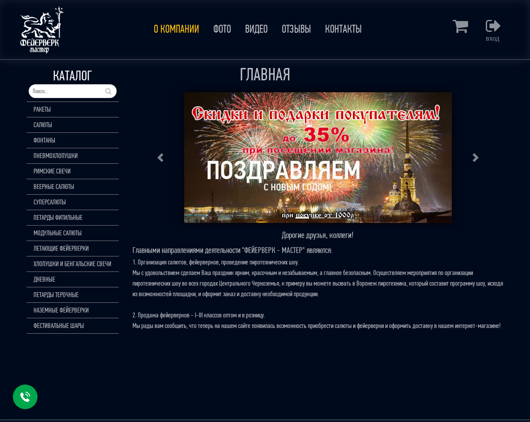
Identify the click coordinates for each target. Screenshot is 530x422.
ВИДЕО (256, 29)
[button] (160, 157)
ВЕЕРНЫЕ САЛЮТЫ (54, 186)
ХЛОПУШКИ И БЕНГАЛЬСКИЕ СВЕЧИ (72, 264)
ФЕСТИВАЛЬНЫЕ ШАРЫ (59, 325)
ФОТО (222, 29)
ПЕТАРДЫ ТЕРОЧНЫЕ (56, 294)
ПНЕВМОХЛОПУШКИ (56, 155)
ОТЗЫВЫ (296, 29)
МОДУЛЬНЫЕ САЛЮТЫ (58, 233)
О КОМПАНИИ (176, 29)
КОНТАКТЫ (343, 29)
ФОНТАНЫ (44, 140)
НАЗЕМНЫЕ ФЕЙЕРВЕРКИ (61, 310)
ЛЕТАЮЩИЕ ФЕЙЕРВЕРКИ (61, 248)
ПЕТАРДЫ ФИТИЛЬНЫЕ (58, 217)
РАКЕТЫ (42, 109)
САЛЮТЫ (43, 125)
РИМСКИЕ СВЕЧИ (52, 171)
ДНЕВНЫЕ (44, 279)
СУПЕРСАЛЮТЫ (50, 202)
